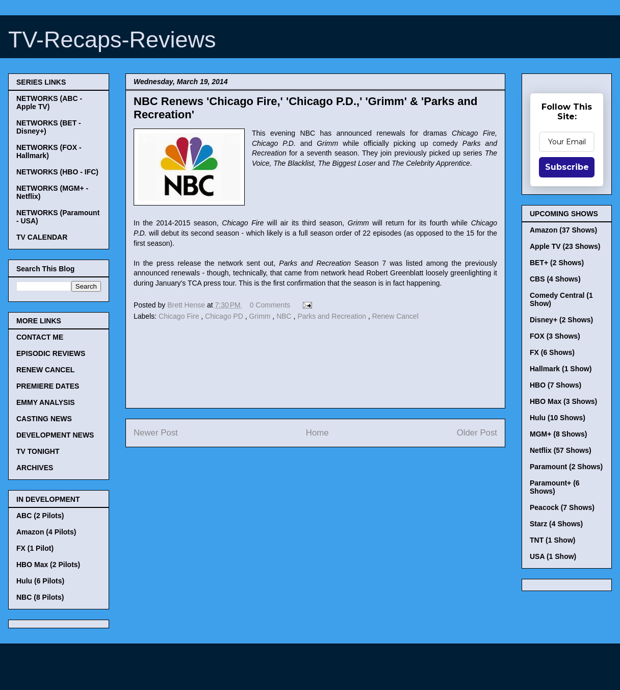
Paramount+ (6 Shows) (555, 487)
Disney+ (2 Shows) (561, 320)
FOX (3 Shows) (555, 336)
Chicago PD (225, 316)
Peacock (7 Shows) (562, 507)
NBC (284, 316)
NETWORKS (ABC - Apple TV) (49, 102)
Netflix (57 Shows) (560, 450)
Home (317, 433)
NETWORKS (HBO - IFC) (57, 172)
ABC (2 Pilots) (40, 516)
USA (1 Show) (553, 556)
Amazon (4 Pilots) (46, 532)
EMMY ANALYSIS (45, 402)
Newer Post (156, 433)
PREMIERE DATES (47, 386)
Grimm (260, 316)
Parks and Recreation (332, 316)
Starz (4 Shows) (556, 524)
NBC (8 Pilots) (40, 597)
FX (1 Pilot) (35, 548)
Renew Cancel (395, 316)
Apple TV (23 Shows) (565, 246)
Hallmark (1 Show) (560, 369)
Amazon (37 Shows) (563, 230)
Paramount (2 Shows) (566, 467)
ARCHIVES (34, 468)
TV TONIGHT (38, 451)
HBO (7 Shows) (555, 385)
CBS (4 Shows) (555, 279)
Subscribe (567, 167)
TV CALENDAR (41, 237)
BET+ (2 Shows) (557, 263)
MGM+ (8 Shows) (558, 434)
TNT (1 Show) (552, 540)
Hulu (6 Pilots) (40, 581)
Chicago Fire (180, 316)
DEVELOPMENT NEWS (55, 435)
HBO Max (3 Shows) (563, 401)
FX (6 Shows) (552, 352)
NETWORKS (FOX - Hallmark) (49, 151)
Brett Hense (187, 305)
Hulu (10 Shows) (557, 418)
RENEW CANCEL (45, 370)
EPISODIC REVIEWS (50, 353)
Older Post (477, 433)
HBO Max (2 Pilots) (48, 564)
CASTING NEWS (44, 419)
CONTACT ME (39, 337)
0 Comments (270, 305)
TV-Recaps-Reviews (112, 40)
